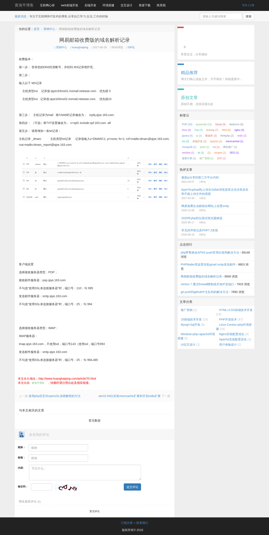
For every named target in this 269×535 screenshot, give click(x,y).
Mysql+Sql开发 (190, 324)
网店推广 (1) (230, 147)
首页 (37, 29)
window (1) (188, 152)
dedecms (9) (236, 124)
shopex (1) (220, 152)
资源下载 (144, 5)
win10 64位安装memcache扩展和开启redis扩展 (130, 396)
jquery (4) (187, 135)
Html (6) (226, 130)
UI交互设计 (188, 344)
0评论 (131, 47)
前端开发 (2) (199, 141)
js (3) (199, 135)
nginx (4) (239, 130)
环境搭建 (108, 5)
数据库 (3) (211, 135)
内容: (21, 467)
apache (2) (216, 141)
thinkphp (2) (226, 135)
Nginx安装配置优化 (231, 334)
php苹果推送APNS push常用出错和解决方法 (210, 252)
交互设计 (126, 5)
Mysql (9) (220, 124)
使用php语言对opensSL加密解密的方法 (54, 396)
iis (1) (201, 152)
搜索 (249, 16)
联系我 (161, 5)
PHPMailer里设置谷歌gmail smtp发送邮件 (208, 264)
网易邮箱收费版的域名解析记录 (94, 40)
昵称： (21, 447)
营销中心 (49, 29)
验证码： (23, 486)
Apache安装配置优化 (233, 339)
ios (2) (185, 141)
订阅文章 (127, 523)
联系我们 (142, 523)
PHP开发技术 (228, 319)
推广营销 (187, 310)
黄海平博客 (24, 5)
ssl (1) (216, 147)
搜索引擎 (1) (189, 158)
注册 (251, 5)
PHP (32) (187, 124)
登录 (244, 5)
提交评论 (132, 487)
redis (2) (242, 135)
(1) (209, 152)
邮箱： (21, 457)
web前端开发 (69, 5)
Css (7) (199, 130)
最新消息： (22, 16)
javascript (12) (204, 124)
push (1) (204, 147)
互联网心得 (47, 5)
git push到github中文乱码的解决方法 (204, 292)
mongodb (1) (189, 147)
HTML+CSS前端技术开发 (236, 310)
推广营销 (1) (206, 158)
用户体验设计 (228, 344)
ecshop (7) (212, 130)
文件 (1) (221, 158)
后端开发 (90, 5)
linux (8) (186, 130)
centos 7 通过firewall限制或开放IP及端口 (207, 284)
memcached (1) (234, 141)
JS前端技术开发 (191, 319)
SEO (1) (234, 152)
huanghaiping (80, 47)
